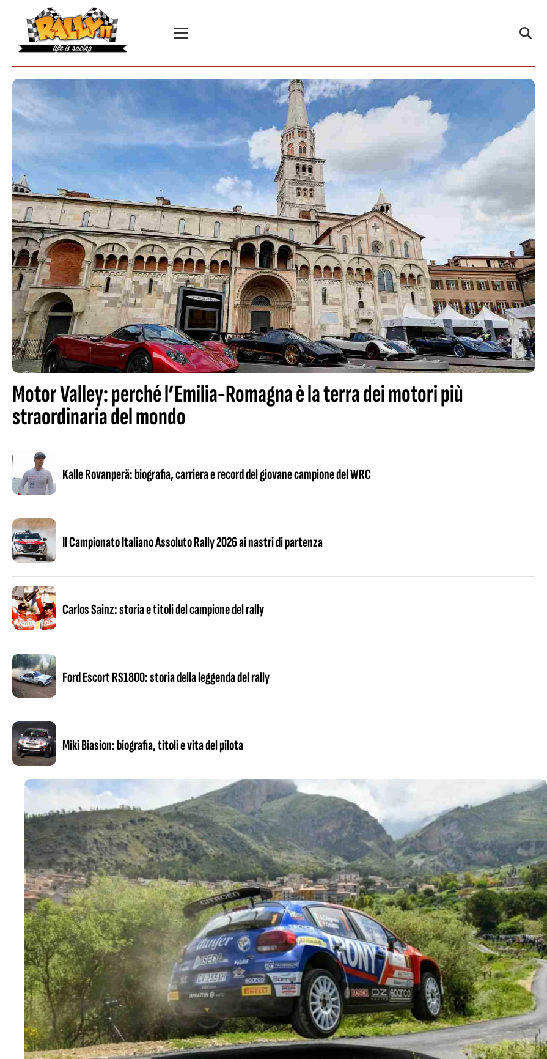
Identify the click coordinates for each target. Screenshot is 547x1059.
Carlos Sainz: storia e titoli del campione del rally (163, 609)
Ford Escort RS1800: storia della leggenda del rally (166, 677)
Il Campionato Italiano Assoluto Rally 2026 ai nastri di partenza (192, 542)
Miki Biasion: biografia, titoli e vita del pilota (152, 745)
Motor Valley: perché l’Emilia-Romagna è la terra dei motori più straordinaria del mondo (237, 406)
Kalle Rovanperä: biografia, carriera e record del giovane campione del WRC (216, 474)
